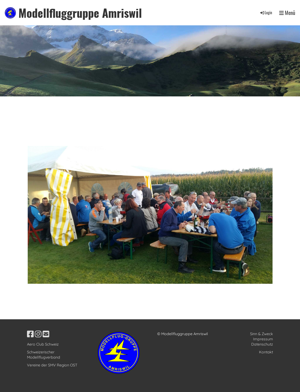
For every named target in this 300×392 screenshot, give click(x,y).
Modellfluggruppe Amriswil (80, 13)
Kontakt (266, 352)
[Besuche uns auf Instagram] (38, 334)
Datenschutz (262, 344)
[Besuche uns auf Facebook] (30, 334)
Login (266, 12)
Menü (287, 12)
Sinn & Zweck (261, 333)
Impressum (263, 339)
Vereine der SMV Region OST (52, 365)
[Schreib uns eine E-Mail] (46, 334)
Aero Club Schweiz (43, 344)
